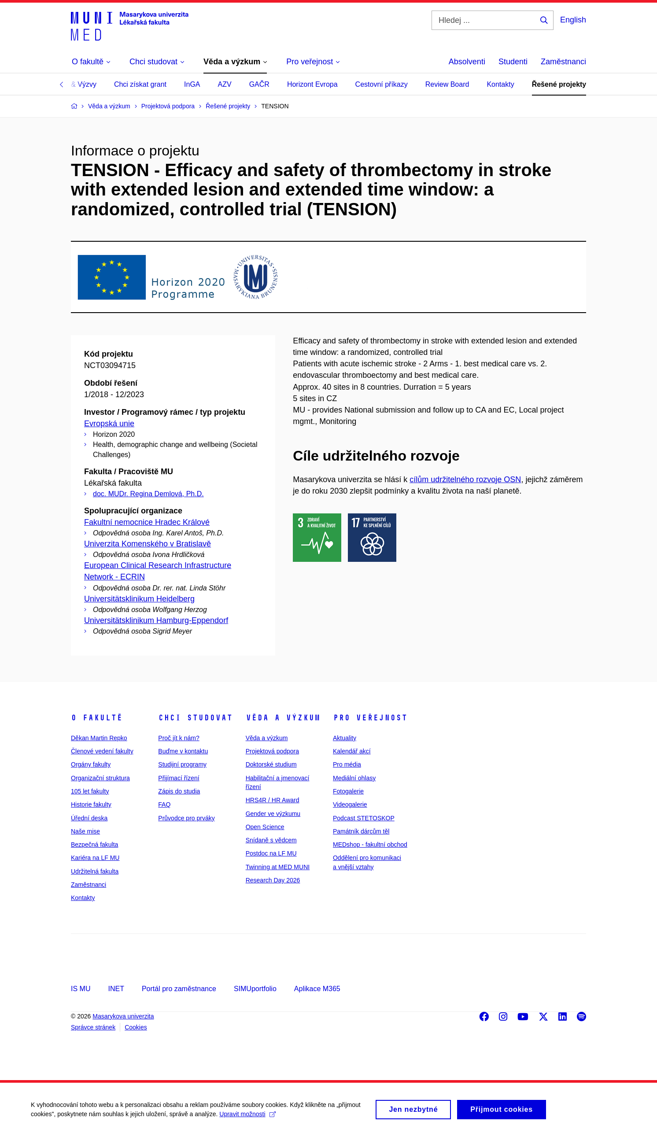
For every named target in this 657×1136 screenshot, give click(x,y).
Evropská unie (109, 423)
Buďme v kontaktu (183, 751)
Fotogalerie (348, 791)
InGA (192, 84)
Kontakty (500, 84)
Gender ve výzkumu (273, 813)
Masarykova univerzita (123, 1016)
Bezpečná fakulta (94, 844)
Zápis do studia (179, 791)
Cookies (136, 1027)
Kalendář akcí (352, 751)
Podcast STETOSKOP (364, 818)
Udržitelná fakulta (94, 871)
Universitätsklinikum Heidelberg (139, 598)
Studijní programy (182, 764)
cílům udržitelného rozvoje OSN (465, 479)
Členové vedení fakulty (102, 751)
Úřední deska (89, 818)
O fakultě (96, 718)
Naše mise (85, 831)
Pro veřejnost (370, 718)
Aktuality (344, 737)
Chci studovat (195, 718)
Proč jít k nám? (178, 737)
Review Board (447, 84)
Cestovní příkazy (381, 84)
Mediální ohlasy (354, 778)
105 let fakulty (90, 791)
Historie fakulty (91, 804)
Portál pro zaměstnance (179, 988)
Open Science (265, 826)
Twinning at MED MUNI (278, 866)
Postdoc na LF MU (271, 853)
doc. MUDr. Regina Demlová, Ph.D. (148, 494)
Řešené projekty (559, 84)
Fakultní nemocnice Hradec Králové (147, 522)
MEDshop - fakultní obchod (370, 844)
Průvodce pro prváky (186, 818)
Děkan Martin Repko (99, 737)
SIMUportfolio (255, 988)
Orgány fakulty (91, 764)
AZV (225, 84)
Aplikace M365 (317, 988)
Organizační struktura (100, 778)
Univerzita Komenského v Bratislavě (147, 543)
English (573, 19)
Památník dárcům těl (361, 831)
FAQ (164, 804)
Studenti (513, 61)
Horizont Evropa (312, 84)
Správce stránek (93, 1027)
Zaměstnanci (563, 61)
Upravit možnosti (247, 1117)
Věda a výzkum (283, 718)
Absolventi (467, 61)
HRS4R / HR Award (272, 800)
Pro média (347, 764)
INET (116, 988)
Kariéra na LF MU (95, 857)
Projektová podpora (272, 751)
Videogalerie (350, 804)
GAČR (259, 84)
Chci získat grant (140, 84)
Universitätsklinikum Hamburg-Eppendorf (156, 620)
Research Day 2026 (273, 880)
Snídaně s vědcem (271, 840)
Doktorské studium (271, 764)
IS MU (80, 988)
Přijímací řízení (178, 778)
